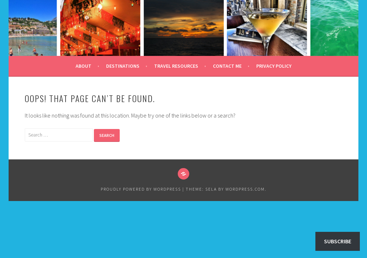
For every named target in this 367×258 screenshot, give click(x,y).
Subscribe (337, 241)
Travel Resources (176, 66)
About (83, 66)
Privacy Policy (273, 66)
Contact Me (227, 66)
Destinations (122, 66)
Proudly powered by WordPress (141, 189)
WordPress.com (245, 189)
